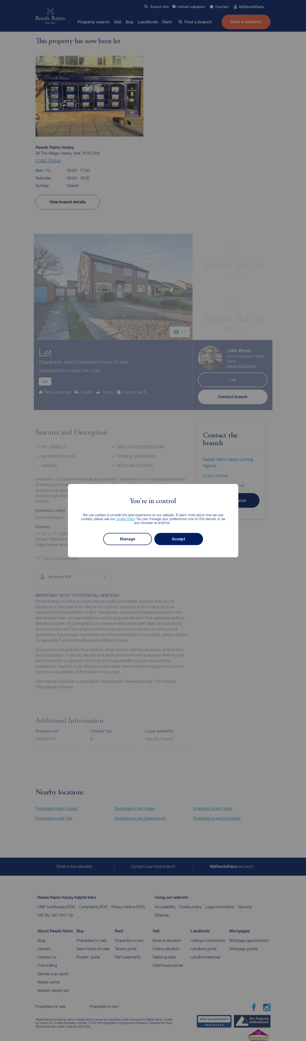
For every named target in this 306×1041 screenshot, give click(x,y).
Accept (178, 538)
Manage (127, 538)
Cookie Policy (125, 518)
